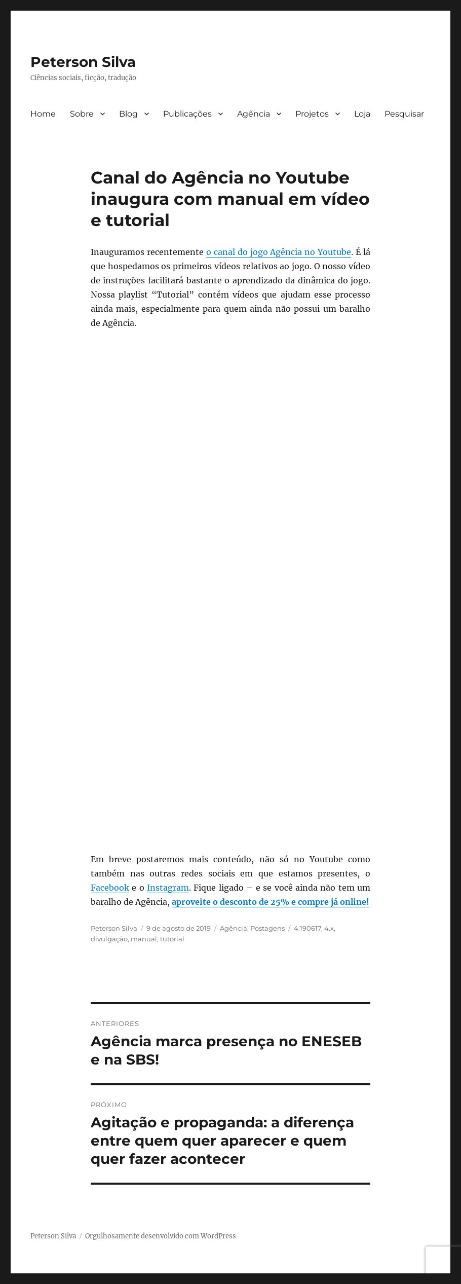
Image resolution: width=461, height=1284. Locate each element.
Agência (253, 114)
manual (144, 939)
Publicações (187, 114)
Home (43, 114)
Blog (128, 114)
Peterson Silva (83, 61)
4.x (329, 928)
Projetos (312, 114)
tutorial (172, 939)
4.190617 (307, 928)
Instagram (168, 888)
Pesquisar (404, 114)
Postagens (267, 928)
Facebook (110, 888)
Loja (362, 114)
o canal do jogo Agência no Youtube (279, 252)
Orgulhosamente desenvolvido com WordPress (160, 1236)
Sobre (82, 114)
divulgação (109, 939)
